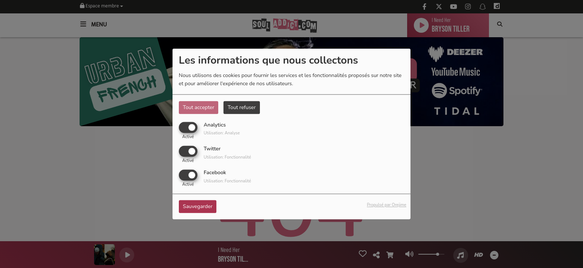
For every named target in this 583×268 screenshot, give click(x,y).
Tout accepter (198, 107)
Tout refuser (242, 107)
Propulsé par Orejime (386, 205)
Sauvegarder (198, 206)
